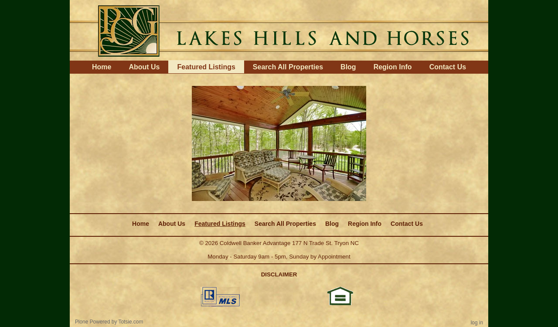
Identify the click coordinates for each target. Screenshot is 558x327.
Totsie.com (131, 322)
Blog (348, 67)
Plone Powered (92, 322)
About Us (144, 67)
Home (101, 67)
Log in (477, 323)
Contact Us (447, 67)
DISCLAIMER (279, 274)
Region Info (393, 67)
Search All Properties (288, 67)
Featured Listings (206, 67)
